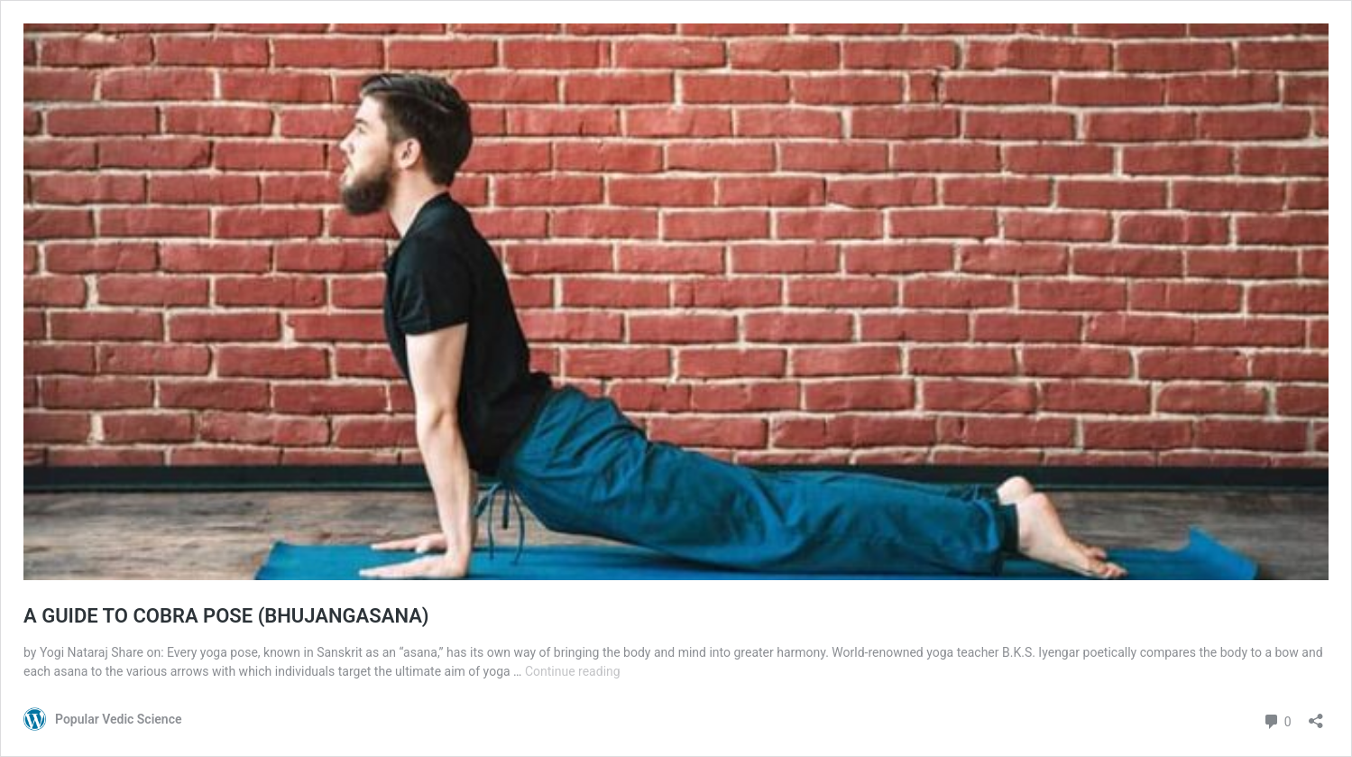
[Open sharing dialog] (1316, 715)
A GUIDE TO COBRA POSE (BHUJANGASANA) (226, 616)
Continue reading (573, 671)
